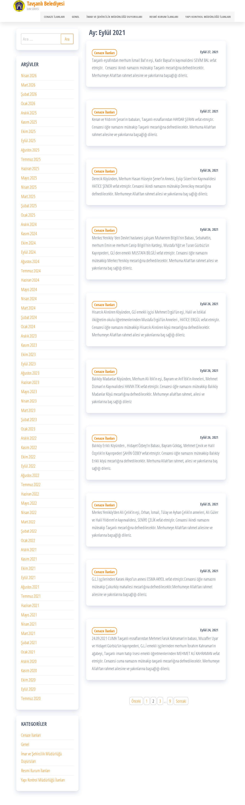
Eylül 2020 (28, 690)
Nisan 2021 (29, 625)
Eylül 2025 (28, 142)
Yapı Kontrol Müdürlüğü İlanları (209, 17)
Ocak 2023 (28, 430)
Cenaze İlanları (60, 17)
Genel (80, 17)
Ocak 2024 (28, 328)
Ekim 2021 (28, 569)
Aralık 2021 (29, 551)
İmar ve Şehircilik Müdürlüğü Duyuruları (118, 17)
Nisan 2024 (29, 300)
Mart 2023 (28, 411)
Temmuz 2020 (31, 699)
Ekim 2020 (28, 681)
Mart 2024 (28, 309)
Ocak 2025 (28, 216)
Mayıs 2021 (29, 616)
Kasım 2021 (29, 560)
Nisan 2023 (29, 402)
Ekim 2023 (28, 356)
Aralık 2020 (29, 662)
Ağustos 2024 (30, 263)
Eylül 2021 (28, 579)
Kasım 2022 (29, 448)
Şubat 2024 (29, 318)
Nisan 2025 (29, 188)
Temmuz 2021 (31, 597)
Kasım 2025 (29, 123)
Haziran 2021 (30, 606)
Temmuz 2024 (31, 272)
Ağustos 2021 (30, 588)
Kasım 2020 (29, 672)
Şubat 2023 (29, 421)
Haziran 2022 (30, 495)
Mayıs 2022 (29, 504)
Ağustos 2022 (30, 476)
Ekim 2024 (28, 244)
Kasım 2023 (29, 346)
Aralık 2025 (29, 114)
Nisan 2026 (29, 77)
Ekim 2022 (28, 458)
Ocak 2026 (28, 105)
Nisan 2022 (29, 514)
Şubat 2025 (29, 207)
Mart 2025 (28, 197)
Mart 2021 (28, 634)
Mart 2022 (28, 523)
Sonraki (181, 702)
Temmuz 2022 (31, 486)
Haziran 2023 (30, 383)
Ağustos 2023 (30, 374)
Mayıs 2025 (29, 179)
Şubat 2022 (29, 532)
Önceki (136, 702)
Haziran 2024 (30, 281)
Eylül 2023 (28, 365)
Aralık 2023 (29, 337)
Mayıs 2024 (29, 290)
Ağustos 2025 (30, 151)
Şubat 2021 (29, 644)
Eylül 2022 (28, 467)
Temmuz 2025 (31, 160)
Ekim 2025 (28, 132)
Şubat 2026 (29, 95)
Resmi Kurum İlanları (166, 17)
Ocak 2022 (28, 541)
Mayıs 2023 (29, 393)
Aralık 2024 (29, 225)
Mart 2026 (28, 86)
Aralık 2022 (29, 439)
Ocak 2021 (28, 653)
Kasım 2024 (29, 235)
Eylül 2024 (28, 253)
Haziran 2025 (30, 170)
